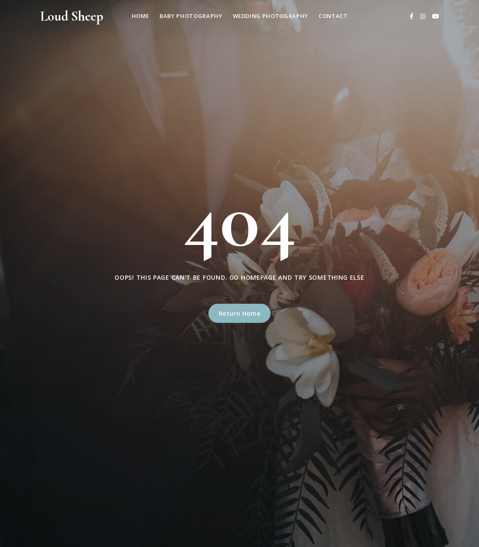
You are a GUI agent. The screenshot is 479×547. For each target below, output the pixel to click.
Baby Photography (191, 16)
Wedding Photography (270, 16)
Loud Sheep (71, 16)
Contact (333, 16)
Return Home (240, 313)
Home (141, 16)
